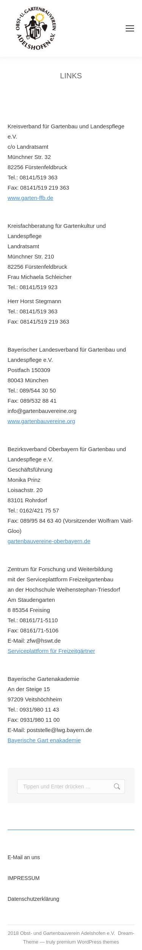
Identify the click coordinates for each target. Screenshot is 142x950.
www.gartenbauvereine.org (41, 421)
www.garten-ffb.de (30, 198)
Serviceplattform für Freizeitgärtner (51, 651)
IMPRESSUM (24, 878)
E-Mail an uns (24, 857)
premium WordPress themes (88, 942)
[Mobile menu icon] (129, 28)
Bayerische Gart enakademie (44, 740)
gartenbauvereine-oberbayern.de (49, 541)
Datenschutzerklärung (33, 899)
